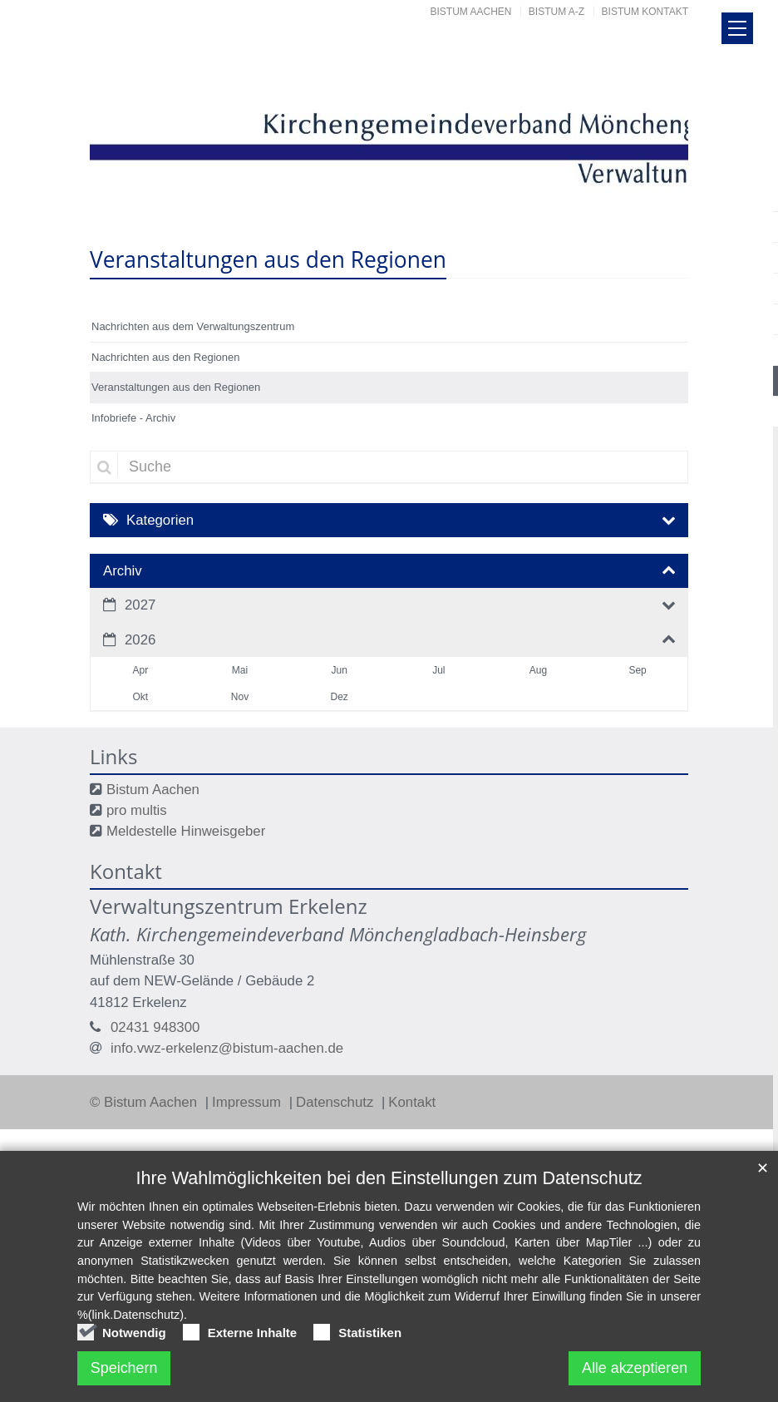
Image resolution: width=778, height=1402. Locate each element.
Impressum (248, 1102)
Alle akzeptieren (634, 1368)
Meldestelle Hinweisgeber (185, 831)
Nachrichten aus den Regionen (165, 357)
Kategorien (160, 520)
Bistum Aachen (471, 11)
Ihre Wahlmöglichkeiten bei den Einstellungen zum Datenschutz (389, 1178)
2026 (140, 640)
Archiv (122, 571)
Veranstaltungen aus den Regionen (175, 387)
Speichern (124, 1368)
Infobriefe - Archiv (133, 418)
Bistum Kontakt (645, 11)
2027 (140, 605)
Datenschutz (336, 1102)
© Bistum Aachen (145, 1102)
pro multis (136, 810)
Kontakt (412, 1102)
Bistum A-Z (556, 11)
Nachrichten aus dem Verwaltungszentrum (192, 326)
